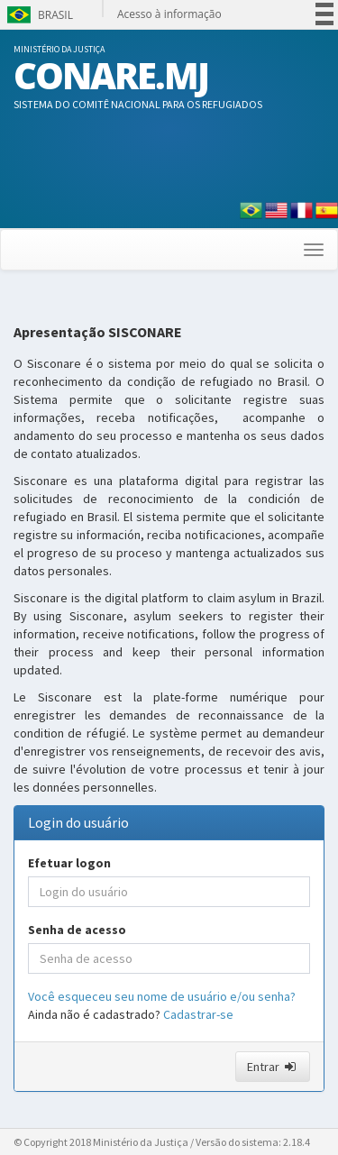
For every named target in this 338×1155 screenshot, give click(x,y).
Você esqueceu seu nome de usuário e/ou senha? (162, 996)
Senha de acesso (77, 929)
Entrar (272, 1067)
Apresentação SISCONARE (98, 333)
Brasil (38, 15)
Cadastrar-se (198, 1014)
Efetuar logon (69, 863)
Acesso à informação (169, 14)
